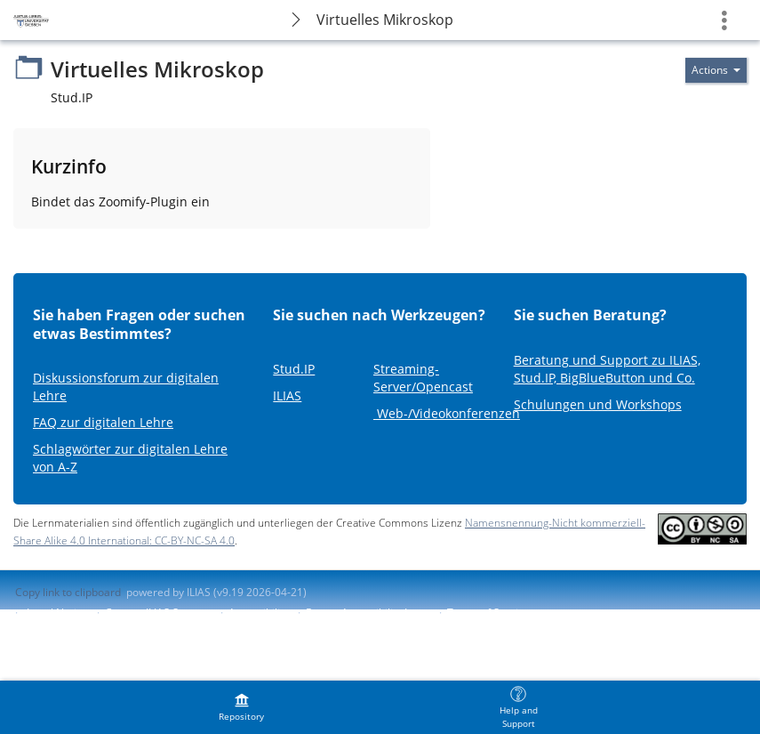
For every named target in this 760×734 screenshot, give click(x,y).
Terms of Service (488, 612)
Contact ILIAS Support (158, 612)
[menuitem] (241, 707)
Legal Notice (57, 612)
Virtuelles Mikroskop (384, 19)
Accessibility (258, 612)
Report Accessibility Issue (368, 612)
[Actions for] (716, 70)
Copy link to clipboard (68, 592)
